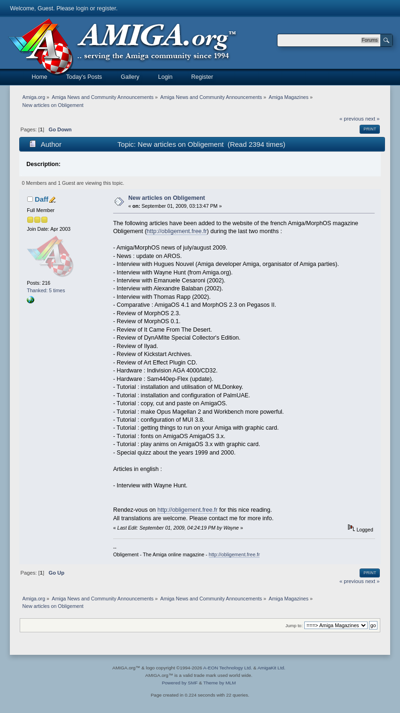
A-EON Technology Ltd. (227, 667)
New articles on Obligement (166, 198)
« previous (351, 118)
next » (372, 118)
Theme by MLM (219, 682)
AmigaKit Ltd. (271, 667)
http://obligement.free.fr (176, 231)
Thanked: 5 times (46, 290)
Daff (41, 199)
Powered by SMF (180, 682)
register (106, 8)
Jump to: (294, 625)
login (82, 8)
